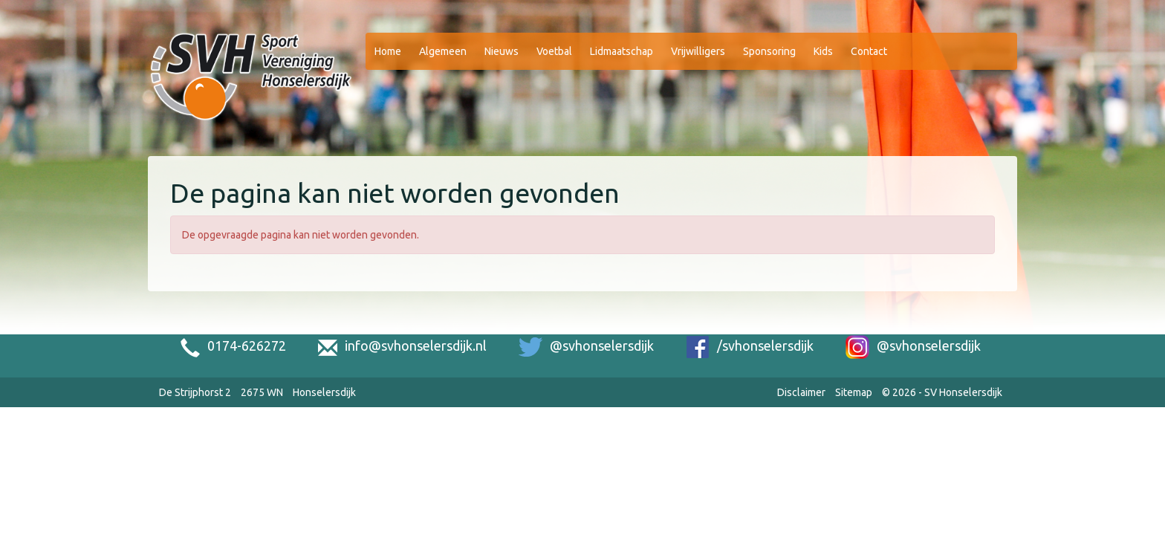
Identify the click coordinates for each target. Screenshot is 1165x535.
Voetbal (554, 51)
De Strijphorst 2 (195, 392)
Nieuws (501, 51)
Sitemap (853, 392)
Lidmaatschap (621, 51)
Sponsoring (769, 51)
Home (387, 51)
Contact (869, 51)
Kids (823, 51)
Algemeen (443, 51)
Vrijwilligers (698, 51)
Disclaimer (801, 392)
